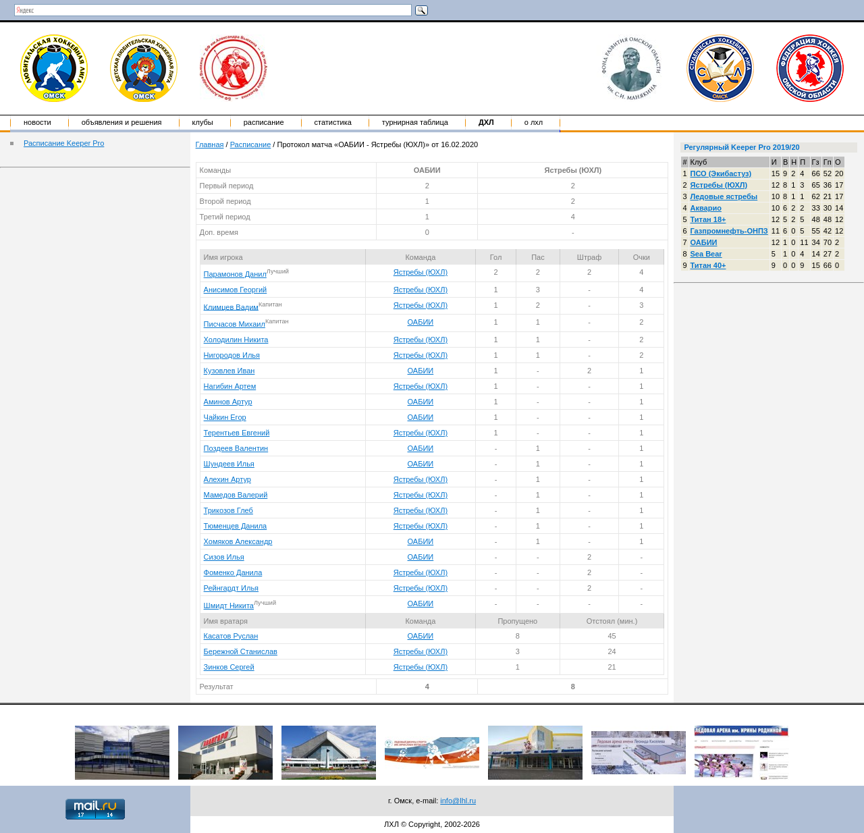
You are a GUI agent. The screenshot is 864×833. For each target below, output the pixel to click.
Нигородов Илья (232, 355)
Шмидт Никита (229, 605)
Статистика (333, 122)
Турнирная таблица (415, 122)
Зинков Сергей (229, 667)
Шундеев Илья (229, 464)
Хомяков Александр (238, 541)
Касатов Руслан (231, 636)
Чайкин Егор (225, 417)
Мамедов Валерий (236, 495)
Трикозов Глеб (228, 510)
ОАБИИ (421, 322)
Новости (37, 122)
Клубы (202, 122)
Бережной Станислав (240, 651)
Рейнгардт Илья (231, 588)
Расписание (264, 122)
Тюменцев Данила (235, 526)
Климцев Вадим (231, 306)
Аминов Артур (228, 402)
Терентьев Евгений (237, 433)
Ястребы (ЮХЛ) (421, 272)
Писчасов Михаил (234, 324)
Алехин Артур (227, 479)
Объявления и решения (122, 122)
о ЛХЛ (533, 122)
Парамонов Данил (235, 274)
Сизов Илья (224, 557)
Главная (210, 144)
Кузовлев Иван (229, 371)
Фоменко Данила (233, 572)
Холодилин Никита (236, 339)
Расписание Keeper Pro (64, 143)
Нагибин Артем (230, 386)
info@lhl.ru (458, 801)
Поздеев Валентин (236, 448)
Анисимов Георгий (235, 290)
